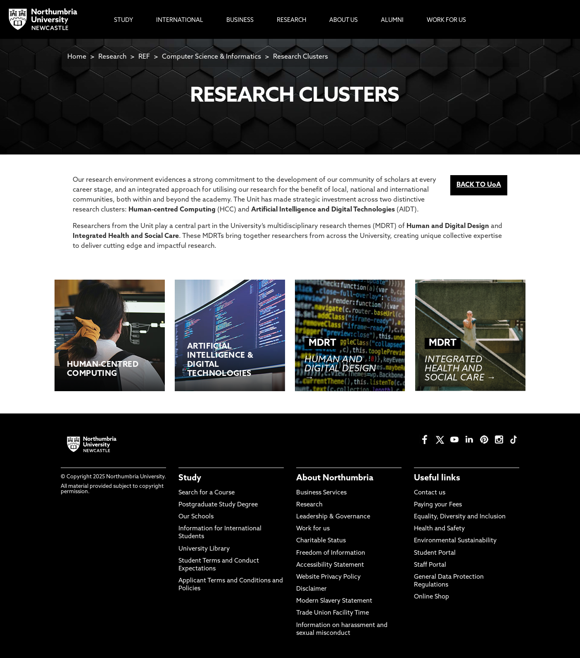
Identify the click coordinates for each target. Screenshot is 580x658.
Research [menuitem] (291, 20)
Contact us (429, 493)
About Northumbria (334, 478)
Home (76, 57)
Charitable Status (321, 541)
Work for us (313, 529)
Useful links (437, 478)
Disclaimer (311, 589)
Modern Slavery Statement (334, 601)
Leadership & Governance (333, 517)
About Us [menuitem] (343, 20)
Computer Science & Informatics (211, 57)
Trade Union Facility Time (332, 613)
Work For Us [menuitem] (446, 20)
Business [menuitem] (240, 20)
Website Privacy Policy (328, 577)
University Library (204, 549)
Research (112, 57)
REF (144, 57)
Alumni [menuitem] (392, 20)
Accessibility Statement (330, 565)
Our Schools (196, 517)
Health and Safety (439, 529)
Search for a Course (206, 493)
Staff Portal (430, 565)
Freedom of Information (330, 553)
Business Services (321, 493)
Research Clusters (300, 57)
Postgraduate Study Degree (218, 505)
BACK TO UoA (478, 185)
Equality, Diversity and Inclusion (460, 517)
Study (189, 478)
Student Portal (435, 553)
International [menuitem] (179, 20)
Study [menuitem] (123, 20)
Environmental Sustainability (455, 541)
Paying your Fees (438, 505)
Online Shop (431, 597)
